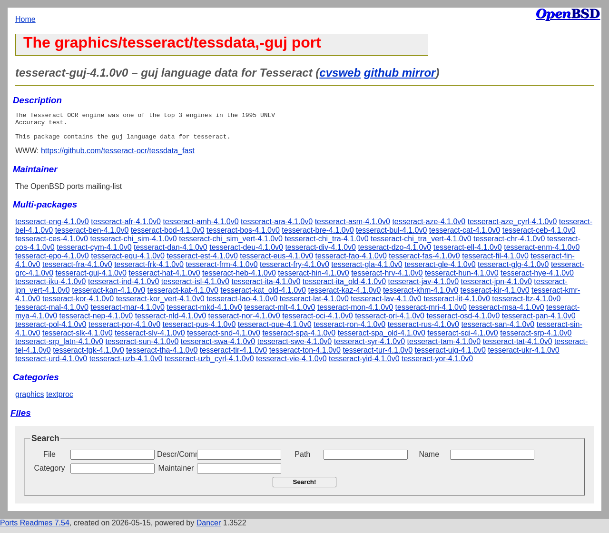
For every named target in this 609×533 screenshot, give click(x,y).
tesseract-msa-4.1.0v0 (506, 313)
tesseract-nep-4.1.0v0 (96, 321)
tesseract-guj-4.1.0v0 (91, 279)
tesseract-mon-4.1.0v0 (355, 313)
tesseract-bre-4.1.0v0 (318, 236)
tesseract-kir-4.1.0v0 (495, 296)
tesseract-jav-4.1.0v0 (423, 287)
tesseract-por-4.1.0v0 (124, 330)
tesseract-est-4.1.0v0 (202, 261)
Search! (304, 487)
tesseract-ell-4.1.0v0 (467, 253)
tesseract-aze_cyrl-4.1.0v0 (512, 227)
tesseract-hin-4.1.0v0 (313, 279)
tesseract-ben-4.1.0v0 (92, 236)
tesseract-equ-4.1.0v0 (128, 261)
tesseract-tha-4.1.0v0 (161, 356)
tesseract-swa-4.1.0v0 (218, 347)
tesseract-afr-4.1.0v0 (126, 227)
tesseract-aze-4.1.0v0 (428, 227)
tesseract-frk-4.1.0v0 (149, 270)
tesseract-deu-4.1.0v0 (246, 253)
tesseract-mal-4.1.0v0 (51, 313)
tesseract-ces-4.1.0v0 (51, 244)
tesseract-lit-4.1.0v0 (456, 304)
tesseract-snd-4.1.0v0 (223, 339)
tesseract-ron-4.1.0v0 (349, 330)
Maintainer (176, 474)
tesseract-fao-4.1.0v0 (351, 261)
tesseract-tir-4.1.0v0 (233, 356)
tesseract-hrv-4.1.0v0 (386, 279)
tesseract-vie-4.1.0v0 (291, 364)
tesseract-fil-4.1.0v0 (495, 261)
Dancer (208, 528)
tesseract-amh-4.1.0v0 (200, 227)
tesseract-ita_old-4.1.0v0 (344, 287)
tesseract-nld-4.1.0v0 (170, 321)
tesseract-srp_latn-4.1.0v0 (59, 347)
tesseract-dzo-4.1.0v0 (394, 253)
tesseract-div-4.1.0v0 (320, 253)
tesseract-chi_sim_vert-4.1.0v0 (231, 244)
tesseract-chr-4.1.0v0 (509, 244)
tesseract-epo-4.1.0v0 (52, 261)
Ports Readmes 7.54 (34, 528)
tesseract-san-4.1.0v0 (497, 330)
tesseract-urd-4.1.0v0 (51, 364)
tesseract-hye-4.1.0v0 (537, 279)
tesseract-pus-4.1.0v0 (199, 330)
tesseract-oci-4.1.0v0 (317, 321)
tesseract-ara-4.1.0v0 (277, 227)
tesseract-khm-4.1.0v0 (420, 296)
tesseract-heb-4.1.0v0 (239, 279)
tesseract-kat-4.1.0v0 (182, 296)
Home (25, 19)
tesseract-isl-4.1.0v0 (195, 287)
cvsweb (340, 72)
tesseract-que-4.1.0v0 (275, 330)
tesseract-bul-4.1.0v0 (391, 236)
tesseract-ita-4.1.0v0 (265, 287)
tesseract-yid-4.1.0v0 (364, 364)
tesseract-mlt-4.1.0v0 (279, 313)
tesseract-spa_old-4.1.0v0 (381, 339)
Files (20, 419)
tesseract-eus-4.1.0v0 (276, 261)
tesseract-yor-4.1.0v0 (437, 364)
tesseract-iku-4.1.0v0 (50, 287)
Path (302, 460)
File (49, 460)
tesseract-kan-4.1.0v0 (108, 296)
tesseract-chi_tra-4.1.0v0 (326, 244)
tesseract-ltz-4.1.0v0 (526, 304)
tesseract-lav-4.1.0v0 (386, 304)
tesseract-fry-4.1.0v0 (294, 270)
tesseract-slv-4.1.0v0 (150, 339)
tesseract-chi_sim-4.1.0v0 (133, 244)
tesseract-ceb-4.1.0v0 (539, 236)
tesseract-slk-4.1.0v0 (77, 339)
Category (49, 474)
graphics (29, 400)
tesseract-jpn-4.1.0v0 (496, 287)
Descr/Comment (176, 460)
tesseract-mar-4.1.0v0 (127, 313)
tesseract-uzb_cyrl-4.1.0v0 (209, 364)
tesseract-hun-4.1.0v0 (462, 279)
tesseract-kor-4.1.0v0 (78, 304)
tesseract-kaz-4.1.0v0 (344, 296)
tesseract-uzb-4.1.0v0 (126, 364)
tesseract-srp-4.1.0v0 (535, 339)
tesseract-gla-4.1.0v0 (366, 270)
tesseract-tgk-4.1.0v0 (88, 356)
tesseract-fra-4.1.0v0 (77, 270)
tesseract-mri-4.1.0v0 (431, 313)
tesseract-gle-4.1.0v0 (439, 270)
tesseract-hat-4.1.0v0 (164, 279)
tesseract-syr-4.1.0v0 (369, 347)
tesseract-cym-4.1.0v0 (94, 253)
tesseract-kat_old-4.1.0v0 (263, 296)
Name (429, 460)
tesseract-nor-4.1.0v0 (244, 321)
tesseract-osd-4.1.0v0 (463, 321)
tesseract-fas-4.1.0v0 (424, 261)
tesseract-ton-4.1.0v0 (305, 356)
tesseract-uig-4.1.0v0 (450, 356)
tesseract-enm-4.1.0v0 (542, 253)
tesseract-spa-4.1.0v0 (298, 339)
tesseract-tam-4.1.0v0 (444, 347)
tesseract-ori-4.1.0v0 (389, 321)
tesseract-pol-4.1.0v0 (50, 330)
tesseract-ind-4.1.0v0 (123, 287)
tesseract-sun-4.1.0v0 (141, 347)
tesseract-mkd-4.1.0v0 (204, 313)
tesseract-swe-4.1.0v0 (294, 347)
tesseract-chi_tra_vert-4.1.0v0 (421, 244)
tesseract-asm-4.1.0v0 (352, 227)
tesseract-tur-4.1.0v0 (378, 356)
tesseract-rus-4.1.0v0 (423, 330)
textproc (59, 400)
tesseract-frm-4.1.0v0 (221, 270)
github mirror (400, 72)
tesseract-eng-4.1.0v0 (52, 227)
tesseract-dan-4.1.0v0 (170, 253)
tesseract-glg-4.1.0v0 (513, 270)
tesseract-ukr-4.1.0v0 (523, 356)
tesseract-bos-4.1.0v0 (243, 236)
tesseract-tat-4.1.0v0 (517, 347)
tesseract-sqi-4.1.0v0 (462, 339)
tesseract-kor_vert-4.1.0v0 (160, 304)
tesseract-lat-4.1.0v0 (314, 304)
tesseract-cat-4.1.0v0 (464, 236)
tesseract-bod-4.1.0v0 (168, 236)
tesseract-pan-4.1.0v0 (539, 321)
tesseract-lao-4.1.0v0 (241, 304)
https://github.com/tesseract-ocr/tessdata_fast (118, 156)
